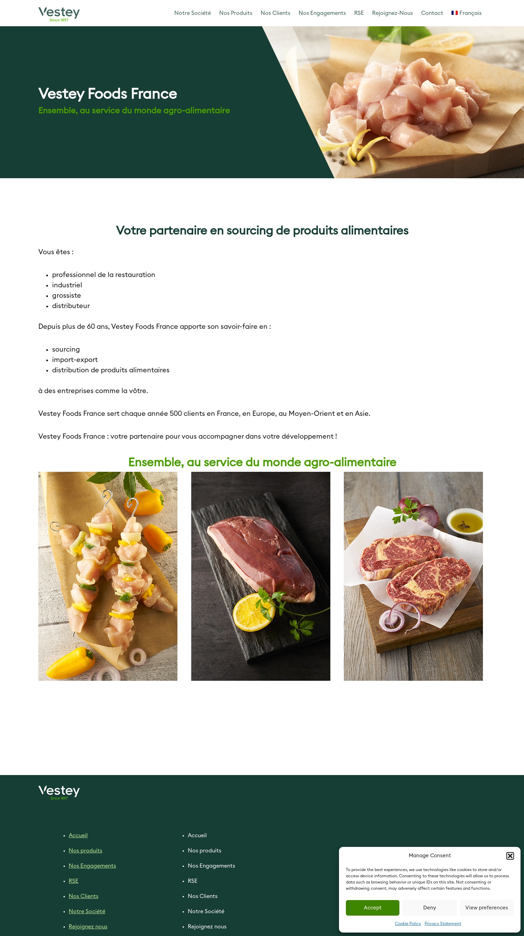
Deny (429, 907)
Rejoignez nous (88, 926)
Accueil (78, 835)
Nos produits (85, 850)
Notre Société (192, 13)
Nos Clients (275, 13)
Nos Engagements (322, 13)
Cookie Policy (408, 923)
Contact (432, 13)
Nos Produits (235, 13)
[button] (510, 855)
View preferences (486, 907)
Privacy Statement (443, 923)
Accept (372, 907)
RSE (359, 13)
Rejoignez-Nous (392, 13)
